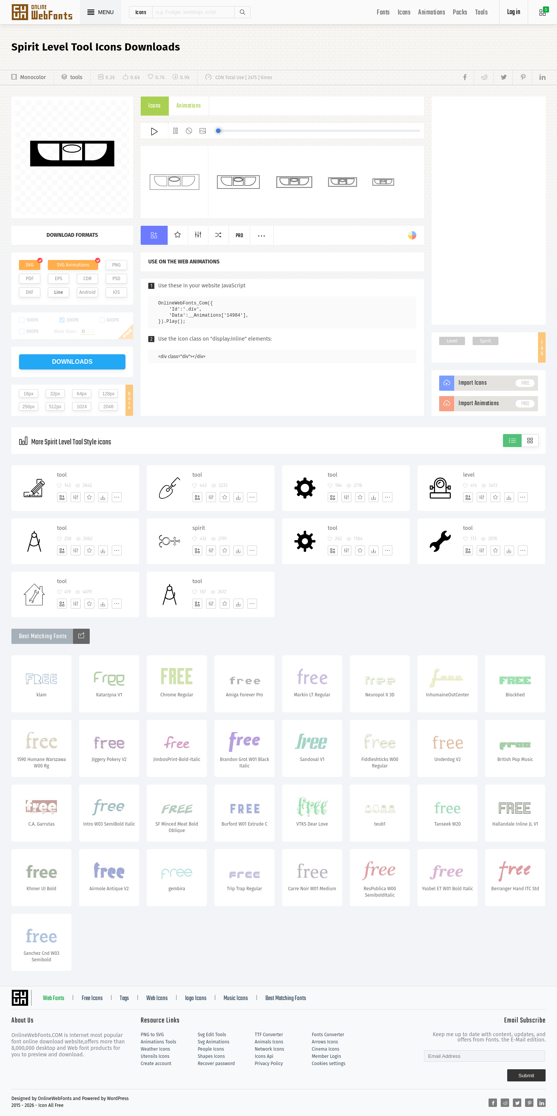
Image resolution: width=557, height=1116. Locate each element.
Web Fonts (53, 998)
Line (58, 292)
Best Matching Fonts (285, 998)
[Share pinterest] (522, 77)
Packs (460, 12)
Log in (513, 12)
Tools (481, 12)
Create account (156, 1063)
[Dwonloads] (103, 497)
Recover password (216, 1063)
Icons (404, 12)
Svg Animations (213, 1042)
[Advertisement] (489, 211)
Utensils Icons (155, 1056)
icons (140, 12)
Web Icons (157, 998)
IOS (116, 292)
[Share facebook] (467, 77)
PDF (30, 278)
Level (452, 341)
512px (55, 406)
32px (55, 393)
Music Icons (236, 998)
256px (28, 406)
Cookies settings (328, 1063)
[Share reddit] (483, 77)
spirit (198, 528)
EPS (58, 278)
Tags (124, 998)
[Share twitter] (503, 77)
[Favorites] (89, 497)
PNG (116, 265)
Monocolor (33, 77)
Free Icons (92, 998)
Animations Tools (158, 1042)
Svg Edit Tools (212, 1034)
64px (82, 393)
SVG (29, 265)
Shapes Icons (211, 1056)
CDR (87, 278)
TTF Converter (269, 1034)
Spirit (485, 341)
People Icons (211, 1049)
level (468, 475)
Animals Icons (269, 1042)
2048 (108, 406)
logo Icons (195, 998)
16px (28, 393)
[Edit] (76, 497)
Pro (239, 235)
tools (76, 77)
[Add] (62, 497)
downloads (72, 361)
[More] (117, 497)
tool (62, 475)
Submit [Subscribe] (526, 1075)
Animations (431, 12)
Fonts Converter (328, 1034)
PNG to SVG (152, 1034)
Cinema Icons (325, 1049)
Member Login (326, 1056)
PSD (116, 278)
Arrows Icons (325, 1042)
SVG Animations (73, 265)
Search (242, 12)
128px (108, 393)
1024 (82, 406)
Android (87, 292)
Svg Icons (45, 13)
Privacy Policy (269, 1063)
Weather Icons (155, 1049)
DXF (29, 292)
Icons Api (264, 1056)
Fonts (383, 12)
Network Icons (269, 1049)
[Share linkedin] (539, 77)
